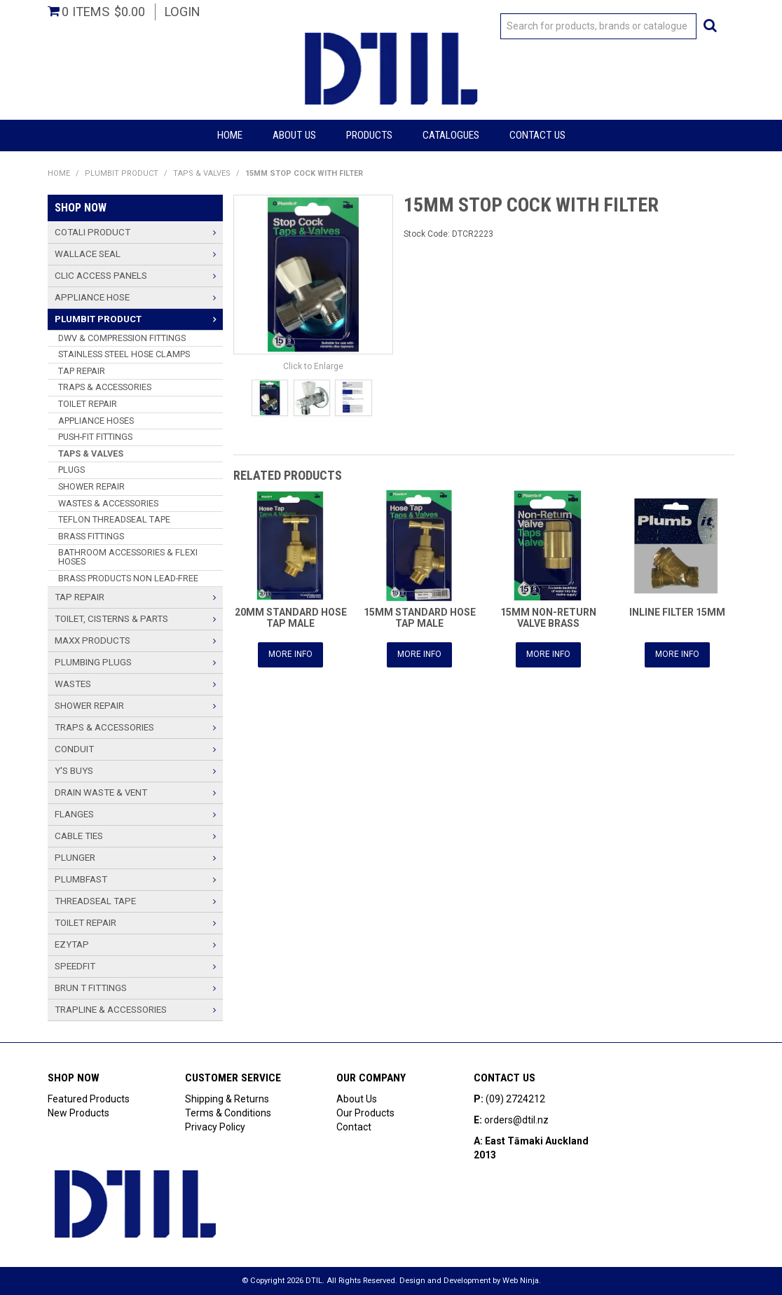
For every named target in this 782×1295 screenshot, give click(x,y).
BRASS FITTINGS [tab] (91, 536)
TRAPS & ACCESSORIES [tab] (104, 387)
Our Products (365, 1113)
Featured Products (89, 1098)
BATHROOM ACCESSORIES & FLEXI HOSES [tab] (128, 557)
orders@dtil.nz (516, 1120)
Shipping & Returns (227, 1098)
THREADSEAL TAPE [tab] (95, 901)
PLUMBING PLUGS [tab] (93, 662)
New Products (78, 1113)
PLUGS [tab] (71, 469)
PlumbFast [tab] (81, 879)
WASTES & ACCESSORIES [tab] (108, 503)
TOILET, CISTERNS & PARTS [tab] (111, 619)
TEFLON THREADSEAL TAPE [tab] (114, 519)
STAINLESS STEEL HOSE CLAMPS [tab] (124, 354)
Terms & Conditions (228, 1113)
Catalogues (451, 135)
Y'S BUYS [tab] (74, 771)
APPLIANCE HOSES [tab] (96, 420)
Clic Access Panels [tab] (101, 275)
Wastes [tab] (73, 684)
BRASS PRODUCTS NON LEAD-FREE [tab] (128, 578)
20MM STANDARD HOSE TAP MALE (291, 617)
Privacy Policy (215, 1127)
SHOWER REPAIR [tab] (91, 486)
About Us (294, 135)
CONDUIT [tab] (74, 749)
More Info (290, 654)
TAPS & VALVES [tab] (90, 453)
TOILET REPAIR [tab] (87, 404)
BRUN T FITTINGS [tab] (91, 988)
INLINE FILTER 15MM (677, 612)
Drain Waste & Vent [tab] (101, 792)
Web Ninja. (521, 1280)
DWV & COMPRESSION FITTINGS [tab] (122, 338)
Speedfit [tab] (75, 966)
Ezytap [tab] (72, 944)
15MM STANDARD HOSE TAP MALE (420, 617)
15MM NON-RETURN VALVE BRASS (548, 617)
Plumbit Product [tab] (98, 319)
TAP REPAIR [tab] (81, 371)
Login (182, 11)
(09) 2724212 (515, 1098)
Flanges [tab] (74, 814)
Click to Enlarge (313, 366)
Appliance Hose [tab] (92, 297)
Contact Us (537, 135)
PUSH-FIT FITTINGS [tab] (95, 436)
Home (229, 135)
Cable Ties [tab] (79, 836)
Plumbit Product (121, 173)
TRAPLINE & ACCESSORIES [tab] (111, 1009)
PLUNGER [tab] (75, 857)
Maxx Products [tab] (92, 640)
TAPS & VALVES (202, 173)
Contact (353, 1127)
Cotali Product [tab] (92, 232)
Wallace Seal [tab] (88, 254)
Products (369, 135)
